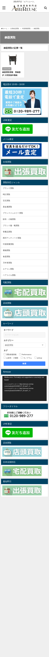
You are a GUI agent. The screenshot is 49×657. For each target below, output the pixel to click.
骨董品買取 (7, 232)
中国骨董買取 (8, 244)
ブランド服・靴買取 (11, 225)
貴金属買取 (8, 207)
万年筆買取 (7, 263)
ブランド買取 (8, 188)
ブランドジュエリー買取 (13, 213)
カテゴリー (8, 340)
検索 (24, 363)
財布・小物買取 (9, 219)
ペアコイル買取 (9, 275)
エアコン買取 (8, 269)
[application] (24, 388)
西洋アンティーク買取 (12, 238)
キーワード (8, 330)
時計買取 (6, 194)
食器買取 (6, 256)
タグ (6, 350)
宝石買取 (6, 200)
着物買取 (6, 250)
